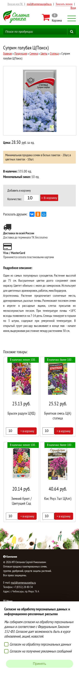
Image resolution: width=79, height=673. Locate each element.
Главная (7, 53)
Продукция (20, 53)
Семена (33, 53)
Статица (54, 53)
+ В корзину (49, 198)
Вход (73, 8)
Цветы (43, 53)
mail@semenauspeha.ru (39, 4)
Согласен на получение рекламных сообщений (40, 651)
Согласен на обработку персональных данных (40, 644)
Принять (39, 663)
